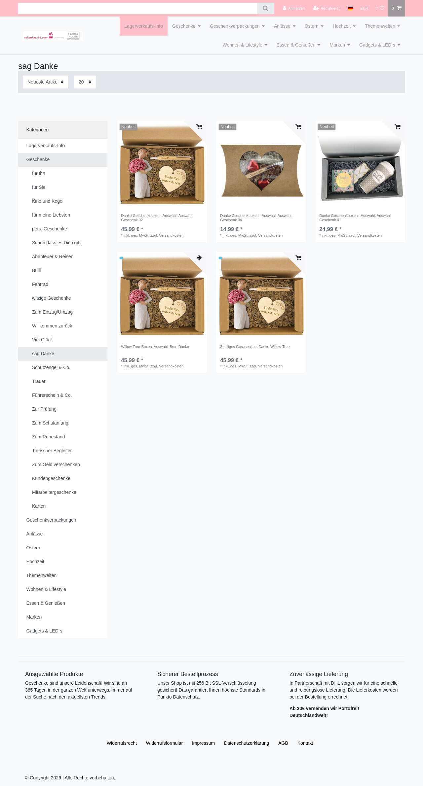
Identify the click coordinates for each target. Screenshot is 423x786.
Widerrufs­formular (164, 743)
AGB (283, 743)
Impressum (203, 743)
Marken (337, 45)
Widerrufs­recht (122, 743)
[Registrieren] (326, 8)
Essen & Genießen (296, 45)
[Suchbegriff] (137, 8)
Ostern (312, 26)
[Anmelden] (294, 8)
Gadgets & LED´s (377, 45)
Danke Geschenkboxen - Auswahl (157, 218)
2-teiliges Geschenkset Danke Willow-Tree (254, 347)
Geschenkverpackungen (235, 26)
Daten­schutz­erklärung (246, 743)
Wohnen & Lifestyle (242, 45)
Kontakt (305, 743)
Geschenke (184, 26)
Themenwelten (380, 26)
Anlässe (282, 26)
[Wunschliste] (380, 8)
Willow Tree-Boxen (155, 347)
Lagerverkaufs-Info (143, 26)
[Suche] (265, 8)
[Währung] (364, 8)
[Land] (350, 8)
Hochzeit (342, 26)
